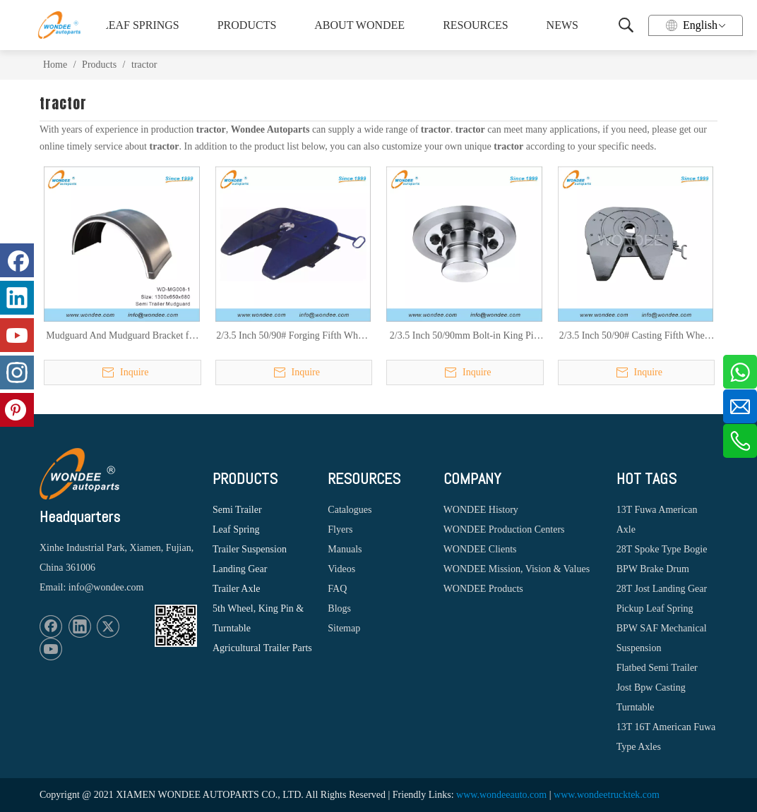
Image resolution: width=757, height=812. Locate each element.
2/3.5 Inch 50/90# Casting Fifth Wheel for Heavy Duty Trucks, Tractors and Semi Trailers (635, 336)
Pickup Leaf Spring (654, 608)
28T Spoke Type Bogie (662, 549)
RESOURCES (475, 25)
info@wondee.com (106, 587)
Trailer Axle (237, 588)
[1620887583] (176, 626)
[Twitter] (108, 626)
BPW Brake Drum (652, 569)
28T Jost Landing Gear (661, 588)
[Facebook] (51, 626)
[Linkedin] (79, 626)
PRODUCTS (247, 25)
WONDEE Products (483, 588)
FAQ (337, 588)
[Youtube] (51, 649)
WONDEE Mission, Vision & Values (516, 569)
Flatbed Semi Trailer (657, 667)
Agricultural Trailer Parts (262, 648)
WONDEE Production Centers (504, 529)
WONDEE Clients (480, 549)
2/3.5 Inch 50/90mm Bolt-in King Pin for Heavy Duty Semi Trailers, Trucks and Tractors (464, 336)
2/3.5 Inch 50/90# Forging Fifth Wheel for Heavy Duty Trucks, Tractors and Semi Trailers (292, 336)
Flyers (340, 529)
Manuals (345, 549)
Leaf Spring (236, 529)
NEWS (562, 25)
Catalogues (349, 509)
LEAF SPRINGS (140, 25)
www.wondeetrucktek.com (607, 794)
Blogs (339, 608)
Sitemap (344, 628)
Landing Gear (240, 569)
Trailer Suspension (250, 549)
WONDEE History (480, 509)
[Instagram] (17, 372)
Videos (341, 569)
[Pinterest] (17, 410)
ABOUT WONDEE (359, 25)
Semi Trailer (237, 509)
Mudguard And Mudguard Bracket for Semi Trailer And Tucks (121, 336)
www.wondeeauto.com (501, 794)
